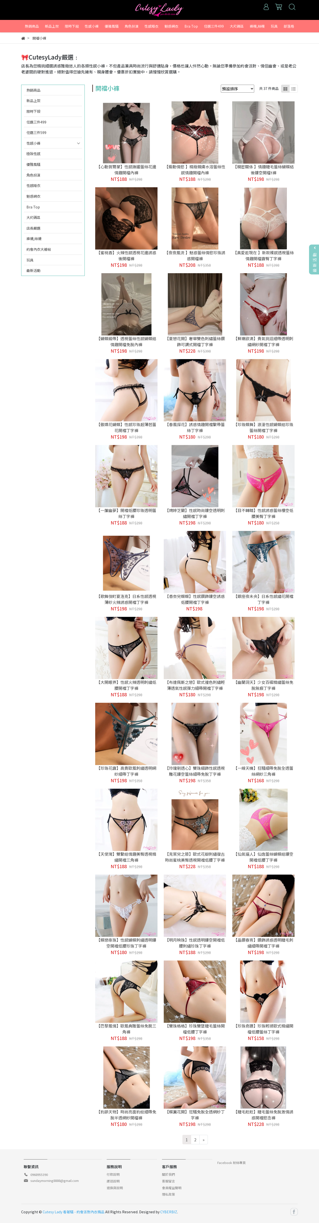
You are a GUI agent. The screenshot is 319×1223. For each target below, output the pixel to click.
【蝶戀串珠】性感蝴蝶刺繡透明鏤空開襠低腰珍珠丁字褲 (126, 943)
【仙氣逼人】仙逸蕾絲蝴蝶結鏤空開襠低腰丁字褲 (263, 857)
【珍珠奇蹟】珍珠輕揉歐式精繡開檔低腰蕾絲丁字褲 (263, 1029)
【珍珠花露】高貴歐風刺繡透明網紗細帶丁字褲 (126, 771)
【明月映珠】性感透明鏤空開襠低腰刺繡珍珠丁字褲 (195, 943)
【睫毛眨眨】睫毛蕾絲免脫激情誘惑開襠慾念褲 (263, 1115)
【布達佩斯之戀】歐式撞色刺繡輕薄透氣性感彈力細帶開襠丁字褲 (195, 685)
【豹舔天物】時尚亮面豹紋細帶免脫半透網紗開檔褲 (126, 1115)
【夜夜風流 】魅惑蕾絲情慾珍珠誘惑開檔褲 (194, 255)
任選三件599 (36, 132)
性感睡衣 (33, 185)
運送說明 (113, 1181)
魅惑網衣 (33, 196)
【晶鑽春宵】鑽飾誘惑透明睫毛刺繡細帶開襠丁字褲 (263, 943)
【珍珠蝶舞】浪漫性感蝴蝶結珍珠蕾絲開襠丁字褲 (263, 427)
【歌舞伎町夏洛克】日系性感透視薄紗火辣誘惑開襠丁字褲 (126, 599)
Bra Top (33, 206)
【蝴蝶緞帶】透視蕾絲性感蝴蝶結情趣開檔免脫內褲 (126, 341)
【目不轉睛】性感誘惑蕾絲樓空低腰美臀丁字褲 (263, 513)
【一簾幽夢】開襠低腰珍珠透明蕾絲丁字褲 (126, 513)
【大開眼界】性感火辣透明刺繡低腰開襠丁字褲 (126, 685)
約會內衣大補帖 (38, 249)
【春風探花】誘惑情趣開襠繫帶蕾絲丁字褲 (195, 427)
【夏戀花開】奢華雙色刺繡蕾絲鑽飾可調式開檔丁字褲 (195, 341)
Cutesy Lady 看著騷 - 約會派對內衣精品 (73, 1211)
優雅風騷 (33, 164)
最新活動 (33, 270)
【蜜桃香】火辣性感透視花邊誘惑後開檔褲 (126, 255)
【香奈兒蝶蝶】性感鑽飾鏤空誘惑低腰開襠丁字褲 (195, 599)
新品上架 (33, 100)
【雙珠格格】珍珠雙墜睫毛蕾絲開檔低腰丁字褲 (195, 1029)
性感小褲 (33, 143)
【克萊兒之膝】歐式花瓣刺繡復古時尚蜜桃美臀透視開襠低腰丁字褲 (195, 857)
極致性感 (33, 153)
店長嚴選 (33, 228)
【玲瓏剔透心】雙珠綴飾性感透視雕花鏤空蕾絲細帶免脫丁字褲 (195, 771)
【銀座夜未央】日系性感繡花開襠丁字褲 (263, 599)
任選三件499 (36, 122)
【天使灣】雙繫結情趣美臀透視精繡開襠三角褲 (126, 857)
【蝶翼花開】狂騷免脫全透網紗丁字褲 (195, 1115)
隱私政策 (168, 1194)
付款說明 (113, 1174)
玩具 (29, 259)
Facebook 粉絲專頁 (231, 1162)
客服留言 (168, 1181)
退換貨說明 (115, 1187)
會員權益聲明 (171, 1187)
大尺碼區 (33, 217)
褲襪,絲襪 (33, 238)
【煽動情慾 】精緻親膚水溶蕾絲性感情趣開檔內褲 (194, 170)
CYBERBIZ (168, 1211)
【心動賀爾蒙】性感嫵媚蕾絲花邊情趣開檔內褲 (126, 170)
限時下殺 (33, 111)
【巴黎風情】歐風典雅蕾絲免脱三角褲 (126, 1029)
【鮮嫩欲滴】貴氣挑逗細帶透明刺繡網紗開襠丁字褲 (263, 341)
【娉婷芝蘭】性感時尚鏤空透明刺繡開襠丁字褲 (195, 513)
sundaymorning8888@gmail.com (54, 1180)
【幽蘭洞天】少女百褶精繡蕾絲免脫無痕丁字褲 (263, 685)
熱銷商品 (33, 90)
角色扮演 (33, 175)
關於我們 (168, 1174)
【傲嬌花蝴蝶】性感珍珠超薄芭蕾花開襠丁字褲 (126, 427)
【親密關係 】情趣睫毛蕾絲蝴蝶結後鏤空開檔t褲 (263, 170)
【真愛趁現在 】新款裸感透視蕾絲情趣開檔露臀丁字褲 (263, 255)
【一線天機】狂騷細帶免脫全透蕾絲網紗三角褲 (263, 771)
